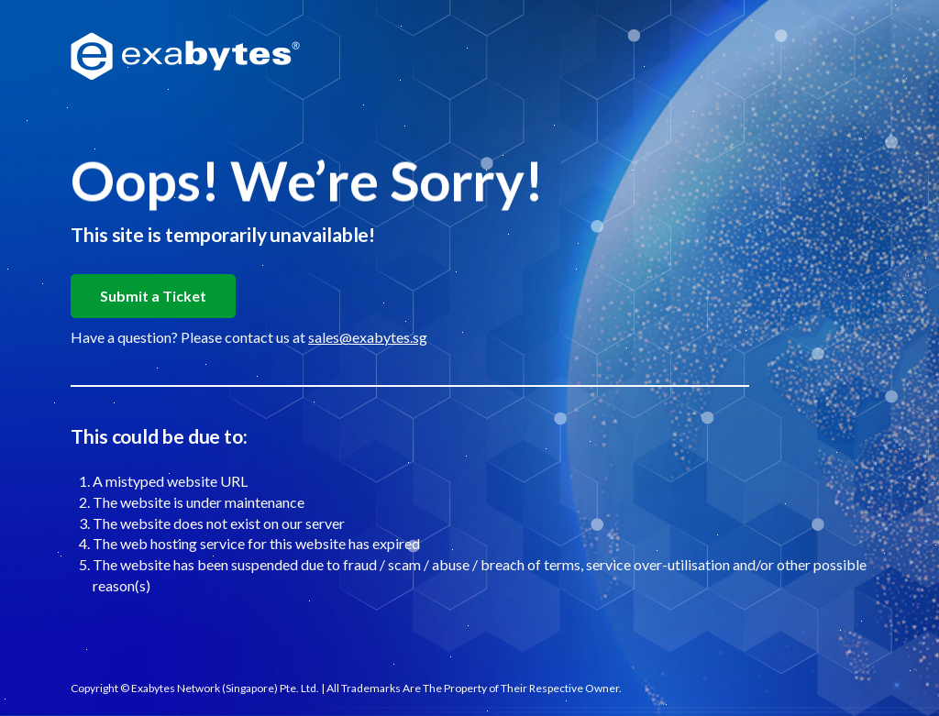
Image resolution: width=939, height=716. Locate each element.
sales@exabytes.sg (367, 337)
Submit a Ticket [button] (153, 295)
